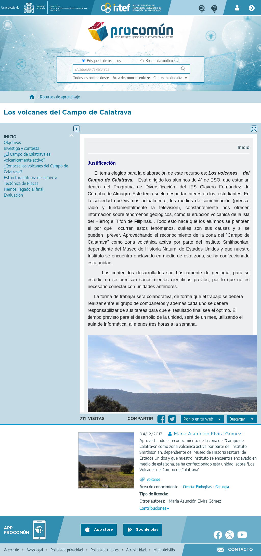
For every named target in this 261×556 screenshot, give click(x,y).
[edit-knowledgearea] (131, 77)
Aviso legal (35, 549)
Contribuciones (152, 508)
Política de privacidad (66, 549)
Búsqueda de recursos (101, 60)
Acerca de (11, 549)
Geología (222, 486)
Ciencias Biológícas (197, 486)
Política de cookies (104, 549)
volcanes (153, 479)
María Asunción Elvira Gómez (207, 434)
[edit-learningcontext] (170, 77)
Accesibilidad (136, 549)
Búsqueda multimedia (159, 60)
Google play (147, 529)
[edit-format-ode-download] (242, 419)
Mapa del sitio (164, 549)
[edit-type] (91, 77)
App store (103, 529)
